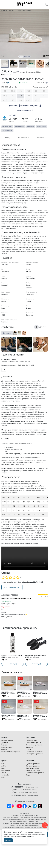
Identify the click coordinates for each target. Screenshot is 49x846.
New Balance (5, 770)
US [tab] (10, 87)
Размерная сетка (40, 87)
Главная (4, 10)
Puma (3, 768)
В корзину (12, 664)
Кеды (28, 775)
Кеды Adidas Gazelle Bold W (23, 692)
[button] (45, 34)
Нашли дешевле (24, 110)
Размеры (4, 745)
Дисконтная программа (34, 745)
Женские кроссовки (33, 766)
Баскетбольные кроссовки (35, 773)
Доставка (4, 743)
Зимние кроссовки (32, 768)
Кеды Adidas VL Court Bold (8, 692)
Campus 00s (30, 126)
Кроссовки (27, 10)
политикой (18, 836)
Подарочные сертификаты (10, 751)
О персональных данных (34, 751)
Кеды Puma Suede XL (8, 715)
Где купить (14, 105)
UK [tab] (13, 87)
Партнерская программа (34, 754)
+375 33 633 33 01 (19, 790)
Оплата (4, 749)
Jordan (3, 773)
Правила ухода (6, 747)
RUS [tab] (6, 87)
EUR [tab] (2, 87)
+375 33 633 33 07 (18, 795)
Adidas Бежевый (41, 126)
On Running (5, 775)
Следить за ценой (31, 105)
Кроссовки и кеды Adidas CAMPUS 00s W (16, 598)
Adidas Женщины (19, 126)
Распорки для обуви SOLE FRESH (35, 656)
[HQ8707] (15, 333)
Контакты (29, 747)
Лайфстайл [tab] (40, 138)
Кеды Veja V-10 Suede (23, 715)
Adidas (3, 766)
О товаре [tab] (8, 138)
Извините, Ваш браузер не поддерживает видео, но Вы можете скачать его (24, 558)
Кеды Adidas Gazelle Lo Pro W (40, 715)
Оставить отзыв (12, 587)
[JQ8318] (24, 333)
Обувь (19, 10)
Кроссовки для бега (33, 770)
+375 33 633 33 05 (19, 792)
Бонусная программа (33, 743)
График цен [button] (6, 75)
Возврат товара (7, 740)
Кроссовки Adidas (7, 126)
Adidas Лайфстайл (7, 130)
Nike (3, 764)
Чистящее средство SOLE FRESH (11, 656)
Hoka (3, 777)
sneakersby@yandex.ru (24, 801)
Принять (8, 840)
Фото (20, 56)
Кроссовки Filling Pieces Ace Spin (40, 692)
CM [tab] (16, 87)
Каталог (12, 10)
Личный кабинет (31, 740)
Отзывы (28, 749)
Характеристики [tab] (23, 138)
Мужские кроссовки (33, 764)
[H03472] (19, 333)
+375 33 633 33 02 (18, 787)
